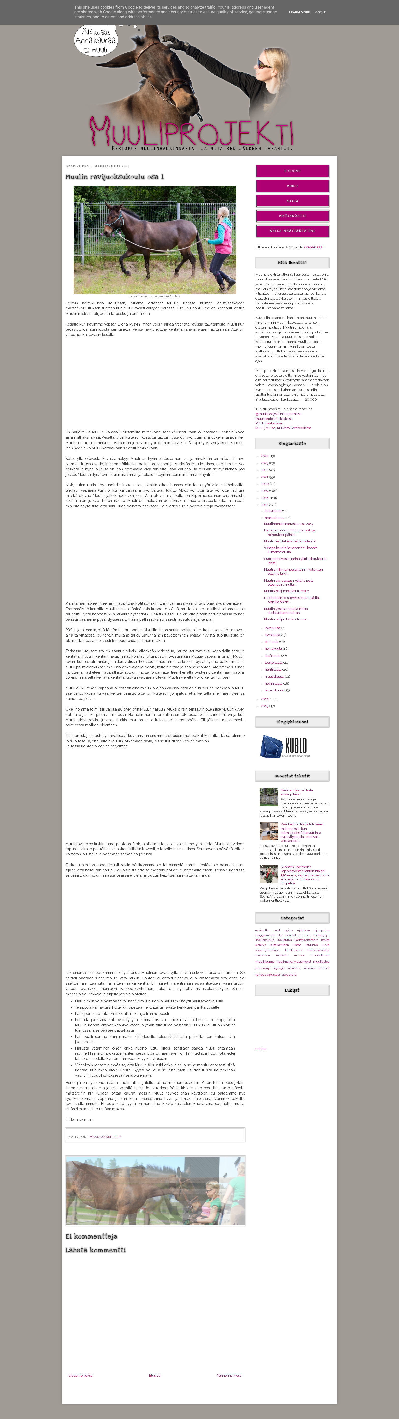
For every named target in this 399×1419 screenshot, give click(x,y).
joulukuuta (273, 511)
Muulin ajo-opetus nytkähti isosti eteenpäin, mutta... (289, 582)
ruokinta (310, 968)
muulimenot (302, 961)
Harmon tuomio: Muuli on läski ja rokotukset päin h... (289, 532)
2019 (265, 491)
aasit (277, 930)
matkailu (282, 955)
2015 (265, 706)
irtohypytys (321, 935)
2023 (265, 463)
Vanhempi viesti (229, 1375)
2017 (265, 504)
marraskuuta (275, 517)
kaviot (325, 940)
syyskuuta (273, 635)
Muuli (292, 186)
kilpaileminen (279, 945)
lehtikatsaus (293, 950)
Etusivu (154, 1375)
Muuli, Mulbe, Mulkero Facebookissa (283, 428)
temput (324, 968)
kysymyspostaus (267, 950)
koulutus (311, 945)
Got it (320, 12)
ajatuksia (303, 930)
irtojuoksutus (264, 940)
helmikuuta (274, 683)
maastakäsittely (105, 1137)
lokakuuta (273, 628)
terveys (260, 975)
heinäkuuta (274, 648)
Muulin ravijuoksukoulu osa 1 (286, 619)
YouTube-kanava (268, 423)
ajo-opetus (322, 930)
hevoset (290, 935)
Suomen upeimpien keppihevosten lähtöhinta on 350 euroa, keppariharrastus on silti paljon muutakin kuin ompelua (305, 875)
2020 (265, 484)
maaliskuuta (274, 676)
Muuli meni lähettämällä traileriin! (290, 541)
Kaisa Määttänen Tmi (292, 231)
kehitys (260, 945)
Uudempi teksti (80, 1375)
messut (299, 955)
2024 (265, 456)
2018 (265, 498)
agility (289, 930)
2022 (265, 470)
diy (280, 935)
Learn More (299, 12)
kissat (297, 945)
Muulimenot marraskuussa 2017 (289, 524)
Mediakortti (292, 216)
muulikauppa (264, 961)
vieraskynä (289, 975)
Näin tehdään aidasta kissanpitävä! (297, 792)
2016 (265, 699)
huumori (305, 935)
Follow (260, 1049)
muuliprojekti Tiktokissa (273, 419)
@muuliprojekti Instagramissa (278, 414)
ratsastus (293, 968)
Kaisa (293, 201)
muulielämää (320, 955)
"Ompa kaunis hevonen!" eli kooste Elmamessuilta (290, 550)
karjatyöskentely (306, 940)
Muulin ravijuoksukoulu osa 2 (286, 591)
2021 (265, 477)
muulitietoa (321, 961)
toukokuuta (274, 662)
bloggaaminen (265, 935)
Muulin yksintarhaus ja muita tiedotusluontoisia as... (286, 611)
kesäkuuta (273, 656)
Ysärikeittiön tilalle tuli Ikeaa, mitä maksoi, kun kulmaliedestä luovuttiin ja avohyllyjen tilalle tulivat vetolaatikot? (302, 832)
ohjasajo (278, 968)
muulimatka (284, 961)
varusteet (273, 975)
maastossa (262, 955)
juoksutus (284, 940)
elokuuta (272, 642)
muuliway (262, 968)
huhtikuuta (273, 669)
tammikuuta (274, 690)
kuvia (325, 945)
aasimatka (262, 930)
